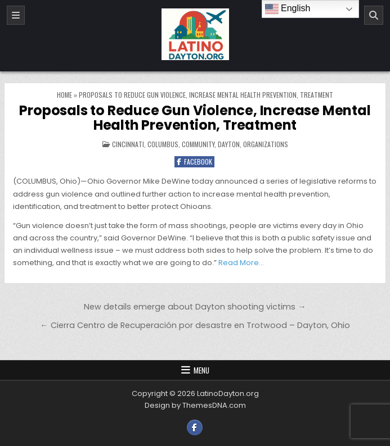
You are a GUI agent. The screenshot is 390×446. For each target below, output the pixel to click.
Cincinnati (128, 144)
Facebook (194, 161)
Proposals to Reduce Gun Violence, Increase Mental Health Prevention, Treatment (194, 117)
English (288, 9)
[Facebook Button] (195, 427)
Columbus (162, 144)
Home (64, 94)
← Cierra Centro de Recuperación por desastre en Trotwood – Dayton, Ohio (194, 325)
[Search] (373, 15)
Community (198, 144)
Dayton (229, 144)
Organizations (265, 144)
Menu (201, 370)
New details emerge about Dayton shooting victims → (195, 306)
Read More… (241, 262)
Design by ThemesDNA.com (195, 405)
